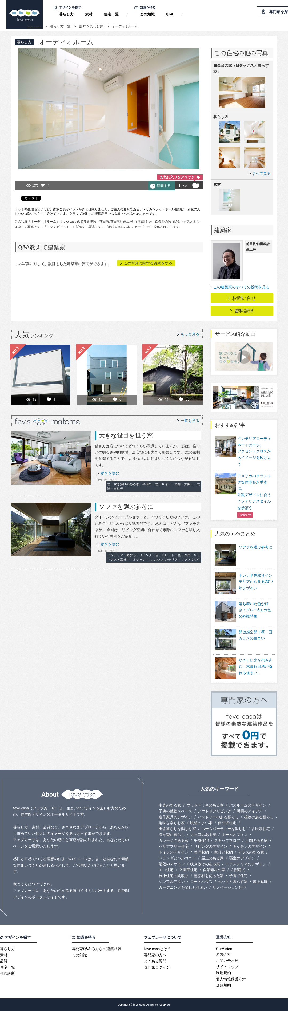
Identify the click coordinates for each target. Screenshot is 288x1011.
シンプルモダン (172, 881)
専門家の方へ (155, 955)
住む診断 (7, 973)
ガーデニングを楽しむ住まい (183, 887)
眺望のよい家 (201, 823)
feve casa (34, 26)
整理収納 (201, 852)
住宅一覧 (111, 14)
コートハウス (201, 881)
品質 (3, 961)
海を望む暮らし (172, 834)
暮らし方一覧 (60, 26)
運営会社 (223, 954)
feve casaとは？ (157, 949)
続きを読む (110, 473)
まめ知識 (147, 14)
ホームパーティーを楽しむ (223, 829)
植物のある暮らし (259, 817)
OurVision (224, 949)
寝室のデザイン (242, 858)
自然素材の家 (214, 870)
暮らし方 (66, 14)
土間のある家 (256, 840)
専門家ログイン (157, 967)
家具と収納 (223, 852)
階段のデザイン (172, 864)
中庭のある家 (170, 805)
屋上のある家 (212, 858)
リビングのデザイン (210, 846)
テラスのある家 (251, 852)
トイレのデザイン (174, 852)
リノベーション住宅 (229, 887)
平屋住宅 (201, 840)
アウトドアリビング (214, 811)
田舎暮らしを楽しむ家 (177, 829)
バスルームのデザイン (247, 805)
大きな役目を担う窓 (126, 435)
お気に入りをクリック (177, 177)
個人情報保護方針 (231, 979)
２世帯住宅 (188, 870)
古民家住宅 (260, 829)
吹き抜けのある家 (205, 864)
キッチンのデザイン (249, 846)
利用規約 (223, 973)
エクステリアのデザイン (245, 864)
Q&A (169, 14)
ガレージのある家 (174, 840)
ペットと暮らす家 (233, 881)
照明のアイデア (250, 811)
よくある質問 (155, 961)
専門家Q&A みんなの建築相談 (96, 949)
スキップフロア (227, 840)
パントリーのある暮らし (218, 817)
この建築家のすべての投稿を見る (241, 287)
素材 (89, 14)
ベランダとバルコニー (177, 858)
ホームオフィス (235, 834)
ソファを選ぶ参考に (126, 506)
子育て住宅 (238, 876)
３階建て (237, 870)
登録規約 (223, 985)
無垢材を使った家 (209, 876)
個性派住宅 (227, 823)
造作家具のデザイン (175, 817)
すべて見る (261, 173)
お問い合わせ (227, 960)
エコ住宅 (166, 870)
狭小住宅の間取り (174, 876)
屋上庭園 (260, 881)
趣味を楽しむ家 (91, 26)
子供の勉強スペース (175, 811)
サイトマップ (227, 967)
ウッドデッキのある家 (205, 805)
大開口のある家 (203, 834)
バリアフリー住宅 (174, 846)
